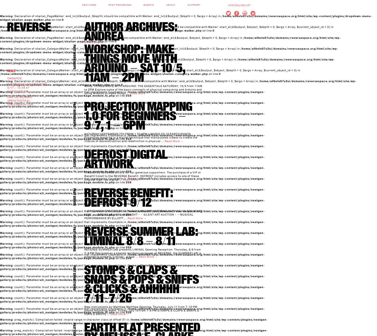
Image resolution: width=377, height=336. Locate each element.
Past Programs (120, 5)
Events (149, 5)
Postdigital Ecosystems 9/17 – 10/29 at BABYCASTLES (27, 87)
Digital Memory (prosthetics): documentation (20, 100)
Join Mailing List (239, 5)
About (171, 5)
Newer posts (95, 42)
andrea (104, 36)
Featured (89, 5)
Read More (139, 93)
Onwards (14, 78)
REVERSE (29, 26)
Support (194, 5)
